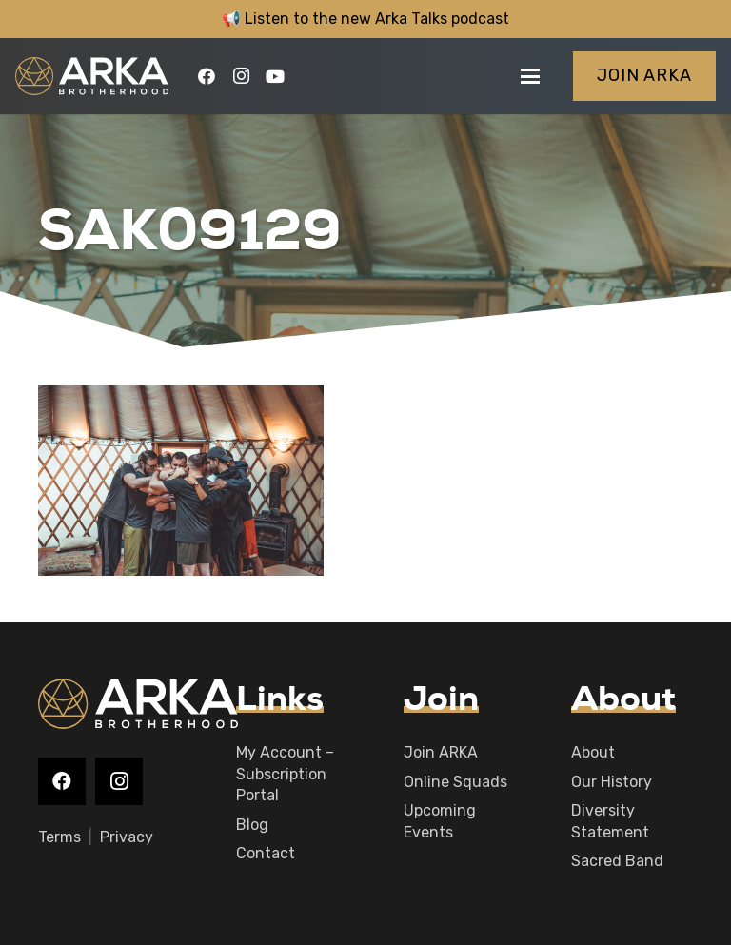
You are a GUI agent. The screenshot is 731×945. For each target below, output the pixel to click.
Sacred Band (617, 861)
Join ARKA (441, 752)
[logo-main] (91, 76)
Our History (611, 782)
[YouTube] (275, 76)
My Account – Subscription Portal (285, 773)
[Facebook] (206, 76)
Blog (252, 825)
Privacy (126, 837)
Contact (265, 853)
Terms (59, 837)
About (593, 752)
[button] (530, 76)
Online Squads (455, 782)
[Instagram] (241, 76)
